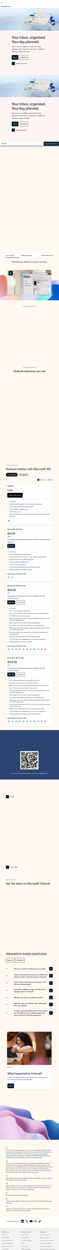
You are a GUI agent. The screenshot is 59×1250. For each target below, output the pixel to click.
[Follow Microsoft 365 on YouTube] (31, 1221)
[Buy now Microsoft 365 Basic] (11, 546)
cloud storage (17, 512)
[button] (21, 143)
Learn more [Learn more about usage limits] (9, 1203)
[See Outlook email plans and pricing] (51, 144)
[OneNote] (27, 649)
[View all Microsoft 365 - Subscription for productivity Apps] (10, 796)
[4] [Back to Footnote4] (6, 1183)
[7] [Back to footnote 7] (6, 1206)
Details (24, 1180)
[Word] (12, 649)
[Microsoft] (29, 1)
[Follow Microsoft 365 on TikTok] (39, 1221)
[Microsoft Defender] (34, 649)
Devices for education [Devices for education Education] (45, 1237)
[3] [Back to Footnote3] (6, 1175)
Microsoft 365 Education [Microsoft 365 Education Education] (45, 1243)
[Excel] (16, 649)
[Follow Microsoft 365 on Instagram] (35, 1221)
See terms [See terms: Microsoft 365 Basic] (10, 542)
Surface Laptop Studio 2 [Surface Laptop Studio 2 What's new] (7, 1240)
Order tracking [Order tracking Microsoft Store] (24, 1246)
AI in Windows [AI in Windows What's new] (5, 1249)
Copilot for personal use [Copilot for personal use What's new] (7, 1246)
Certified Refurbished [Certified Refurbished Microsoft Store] (26, 1249)
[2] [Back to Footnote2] (6, 1160)
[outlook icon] (8, 520)
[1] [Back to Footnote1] (6, 1147)
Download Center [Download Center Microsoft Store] (25, 1237)
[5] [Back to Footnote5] (6, 1192)
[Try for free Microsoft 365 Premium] (20, 602)
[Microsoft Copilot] (8, 649)
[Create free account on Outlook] (19, 63)
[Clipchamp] (45, 649)
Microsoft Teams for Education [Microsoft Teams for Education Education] (47, 1240)
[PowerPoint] (19, 649)
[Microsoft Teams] (37, 649)
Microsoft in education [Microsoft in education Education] (45, 1234)
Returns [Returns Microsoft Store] (23, 1243)
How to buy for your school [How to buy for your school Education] (46, 1246)
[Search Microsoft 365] (1, 2)
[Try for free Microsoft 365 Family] (20, 674)
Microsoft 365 (5, 6)
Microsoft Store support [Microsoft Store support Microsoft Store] (26, 1240)
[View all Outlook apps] (11, 867)
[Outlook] (8, 577)
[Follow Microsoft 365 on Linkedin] (22, 1221)
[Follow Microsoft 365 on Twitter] (26, 1221)
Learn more (35, 1172)
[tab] (30, 255)
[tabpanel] (29, 278)
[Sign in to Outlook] (15, 57)
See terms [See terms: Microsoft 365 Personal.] (16, 598)
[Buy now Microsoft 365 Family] (11, 674)
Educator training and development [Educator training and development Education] (48, 1249)
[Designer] (41, 649)
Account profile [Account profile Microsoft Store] (24, 1234)
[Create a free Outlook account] (15, 495)
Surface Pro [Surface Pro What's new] (4, 1234)
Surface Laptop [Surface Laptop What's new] (5, 1237)
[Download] (23, 57)
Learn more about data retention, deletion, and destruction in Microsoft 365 (28, 1156)
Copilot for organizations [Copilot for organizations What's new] (7, 1243)
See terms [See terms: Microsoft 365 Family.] (16, 670)
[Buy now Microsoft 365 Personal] (11, 602)
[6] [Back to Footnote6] (6, 1198)
